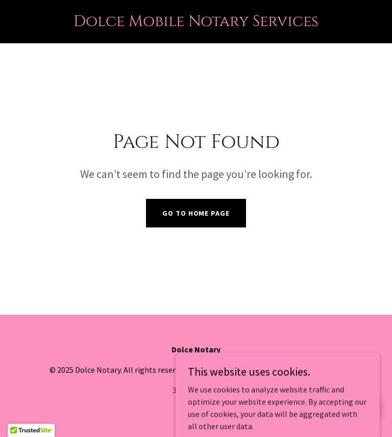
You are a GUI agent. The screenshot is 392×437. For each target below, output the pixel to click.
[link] (196, 23)
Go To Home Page (195, 213)
